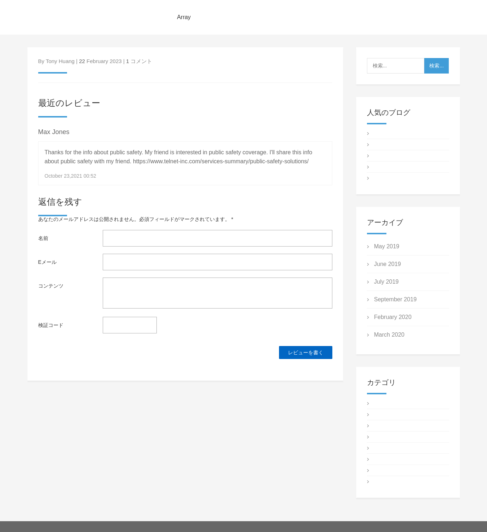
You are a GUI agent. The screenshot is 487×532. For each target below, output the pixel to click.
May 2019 (386, 246)
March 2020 (389, 335)
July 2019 (386, 282)
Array (184, 17)
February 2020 (393, 317)
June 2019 (387, 264)
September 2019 (395, 299)
